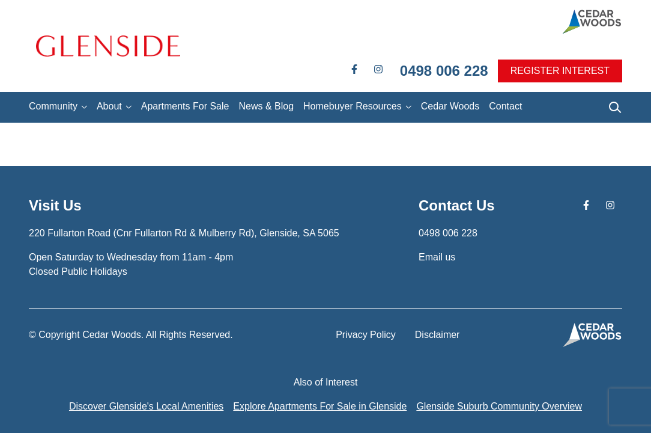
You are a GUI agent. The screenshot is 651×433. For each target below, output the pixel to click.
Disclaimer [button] (437, 335)
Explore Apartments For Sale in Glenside (320, 406)
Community (53, 106)
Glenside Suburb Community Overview (499, 406)
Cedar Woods (450, 106)
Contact (505, 106)
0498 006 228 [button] (444, 71)
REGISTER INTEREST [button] (560, 71)
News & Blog (266, 106)
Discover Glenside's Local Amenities (146, 406)
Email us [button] (437, 257)
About (109, 106)
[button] (108, 46)
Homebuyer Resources (352, 106)
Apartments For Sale (185, 106)
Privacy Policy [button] (366, 335)
